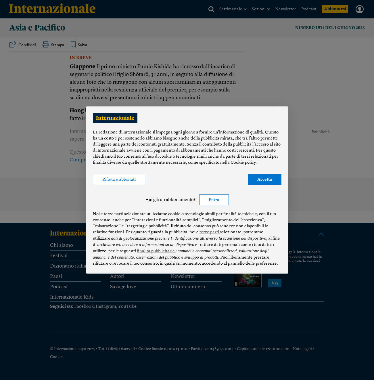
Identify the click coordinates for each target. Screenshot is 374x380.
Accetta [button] (264, 179)
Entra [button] (214, 200)
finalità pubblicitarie (156, 251)
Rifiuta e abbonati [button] (119, 179)
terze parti (210, 232)
